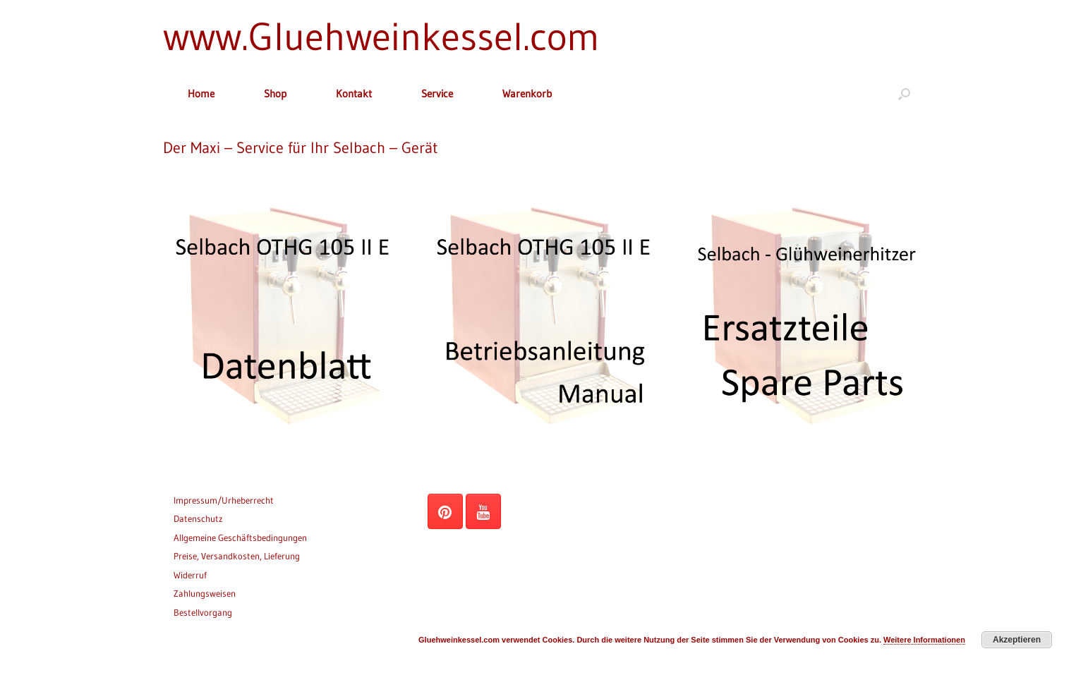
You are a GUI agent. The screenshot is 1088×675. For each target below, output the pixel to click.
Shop (275, 93)
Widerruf (190, 574)
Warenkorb (527, 93)
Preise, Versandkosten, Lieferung (237, 555)
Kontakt (354, 93)
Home (201, 93)
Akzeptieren (1017, 640)
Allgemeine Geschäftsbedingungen (240, 537)
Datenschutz (198, 518)
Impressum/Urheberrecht (224, 500)
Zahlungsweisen (205, 593)
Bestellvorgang (203, 612)
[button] (904, 93)
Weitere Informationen (924, 640)
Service (437, 93)
